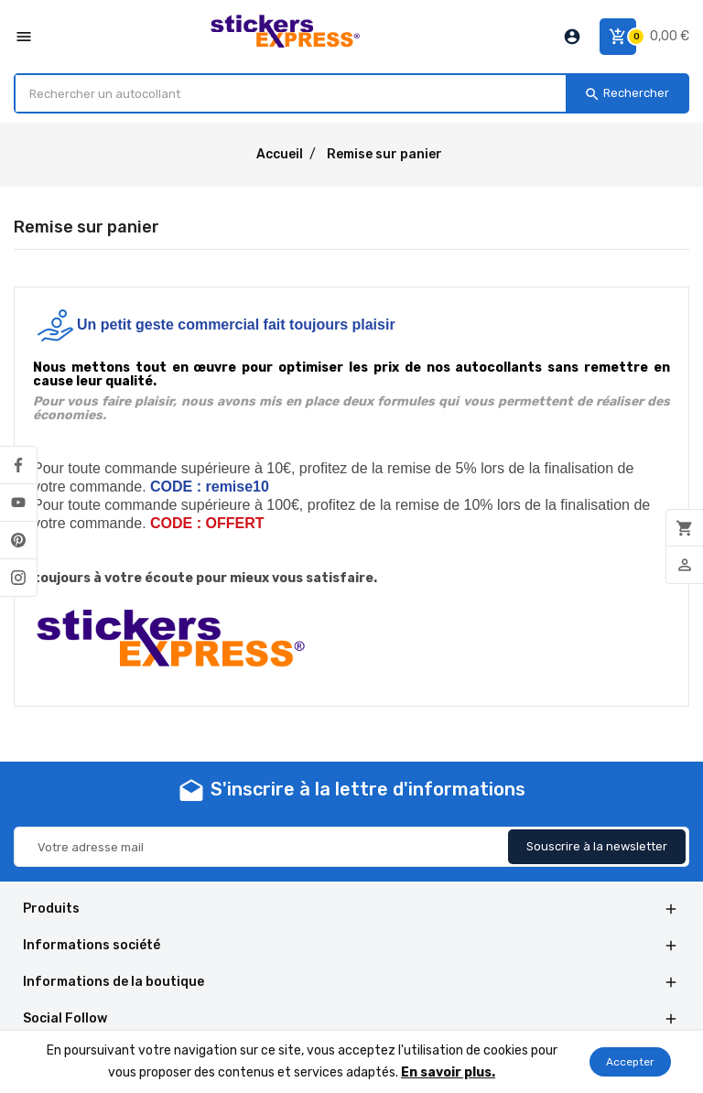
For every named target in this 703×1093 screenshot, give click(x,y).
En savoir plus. (448, 1072)
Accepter (630, 1061)
